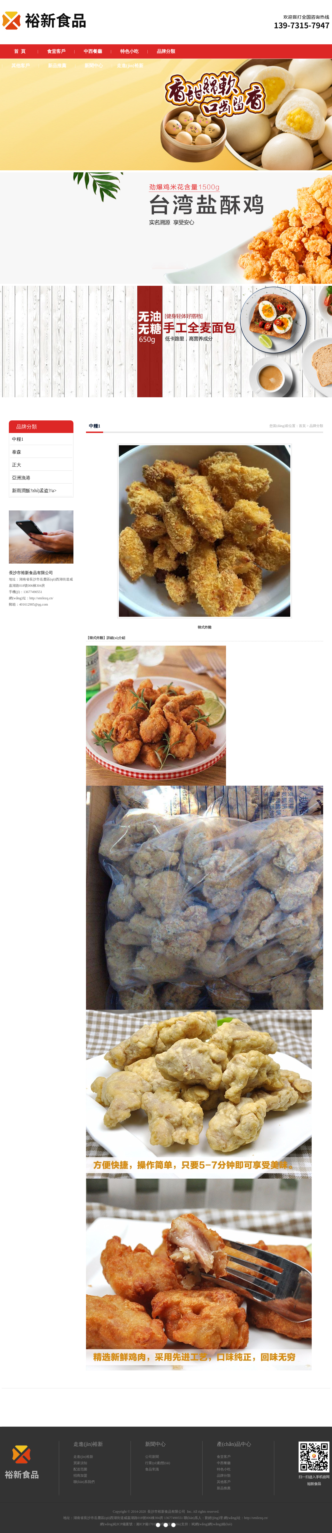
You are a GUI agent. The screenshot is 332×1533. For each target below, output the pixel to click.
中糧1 (17, 439)
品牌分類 (224, 1476)
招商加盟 (80, 1476)
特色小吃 (224, 1469)
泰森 (16, 452)
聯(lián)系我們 (84, 1482)
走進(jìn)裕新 (83, 1457)
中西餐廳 (224, 1463)
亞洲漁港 (21, 477)
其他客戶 (224, 1482)
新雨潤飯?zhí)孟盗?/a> (34, 490)
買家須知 (80, 1463)
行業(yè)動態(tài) (157, 1463)
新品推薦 (224, 1488)
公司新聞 (152, 1457)
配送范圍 (80, 1469)
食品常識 (152, 1469)
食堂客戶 (224, 1457)
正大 (16, 464)
